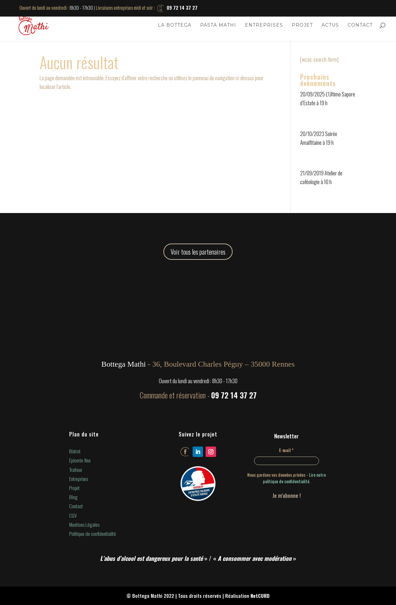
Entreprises (264, 25)
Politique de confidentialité (92, 533)
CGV (73, 515)
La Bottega (174, 25)
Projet (302, 25)
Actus (330, 25)
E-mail (286, 450)
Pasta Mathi (218, 25)
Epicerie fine (80, 460)
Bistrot (75, 451)
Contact (360, 25)
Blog (73, 496)
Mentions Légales (84, 524)
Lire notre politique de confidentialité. (294, 478)
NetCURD (260, 595)
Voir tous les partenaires (198, 252)
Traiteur (75, 469)
